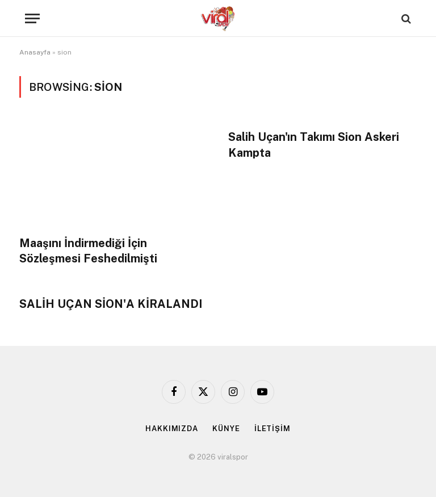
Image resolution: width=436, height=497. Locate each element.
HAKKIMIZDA (171, 428)
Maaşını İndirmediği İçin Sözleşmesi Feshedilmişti (88, 250)
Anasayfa (35, 52)
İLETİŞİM (272, 428)
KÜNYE (226, 428)
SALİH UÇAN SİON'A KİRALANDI (110, 304)
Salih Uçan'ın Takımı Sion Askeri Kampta (313, 144)
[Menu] (32, 18)
